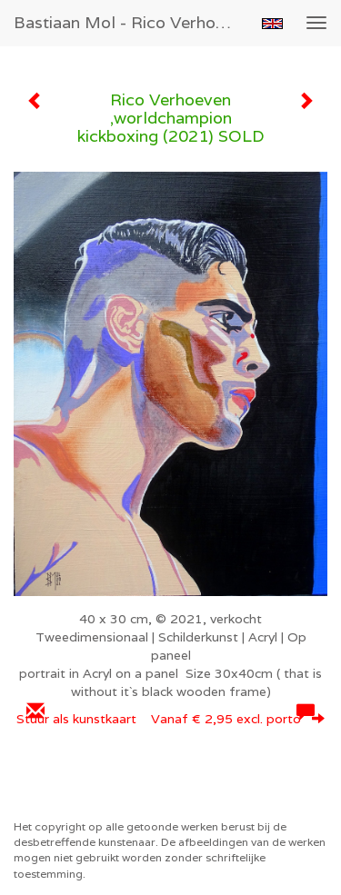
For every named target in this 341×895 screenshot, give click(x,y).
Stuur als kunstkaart (170, 719)
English (272, 23)
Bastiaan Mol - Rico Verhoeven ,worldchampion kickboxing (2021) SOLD (130, 22)
